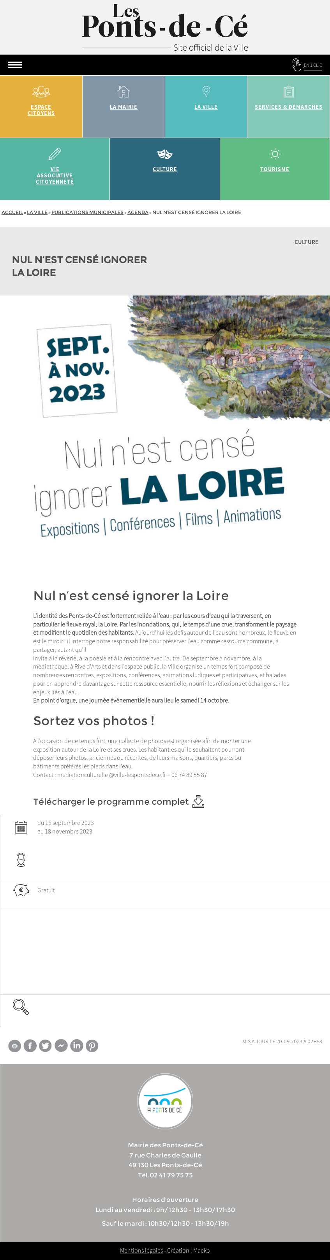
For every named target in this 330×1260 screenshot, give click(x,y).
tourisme (275, 157)
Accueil (12, 212)
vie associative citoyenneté (55, 163)
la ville (206, 95)
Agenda (137, 212)
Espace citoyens (41, 98)
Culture (165, 157)
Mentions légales (141, 1250)
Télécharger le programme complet (118, 801)
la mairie (123, 95)
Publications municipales (87, 212)
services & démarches (288, 95)
